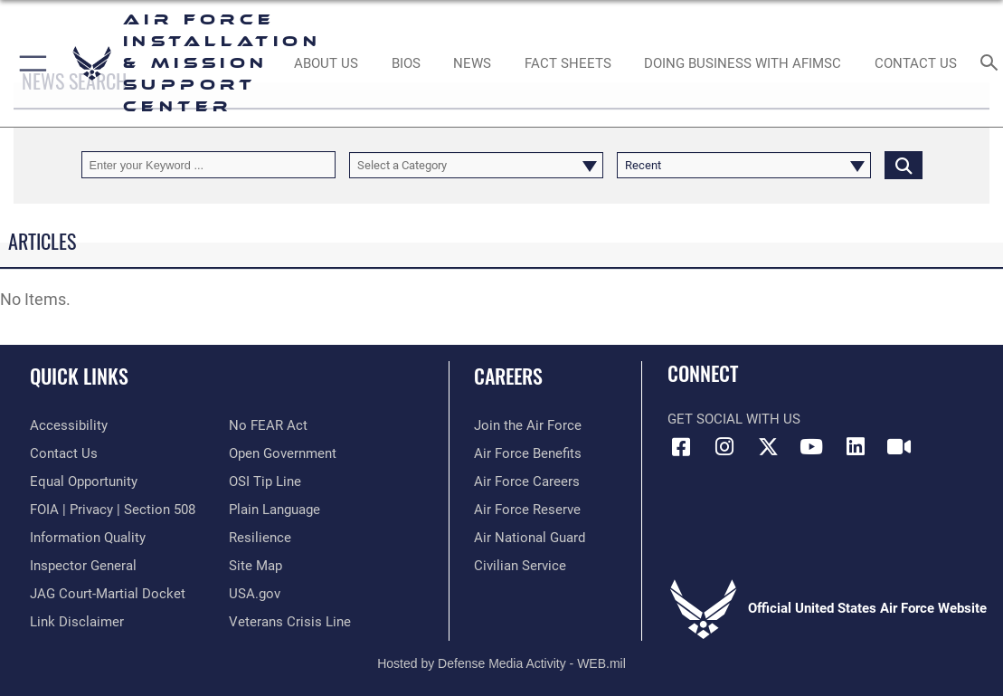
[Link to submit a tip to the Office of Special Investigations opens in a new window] (265, 481)
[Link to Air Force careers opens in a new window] (527, 481)
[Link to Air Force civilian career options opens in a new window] (520, 566)
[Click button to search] (904, 164)
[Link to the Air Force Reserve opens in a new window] (527, 509)
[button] (29, 63)
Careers (508, 375)
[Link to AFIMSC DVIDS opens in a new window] (899, 447)
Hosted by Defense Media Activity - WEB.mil (501, 663)
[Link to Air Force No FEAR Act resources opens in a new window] (268, 425)
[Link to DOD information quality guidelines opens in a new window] (88, 537)
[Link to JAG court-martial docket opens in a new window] (107, 594)
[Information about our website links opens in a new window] (77, 622)
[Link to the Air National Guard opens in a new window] (529, 537)
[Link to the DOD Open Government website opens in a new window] (282, 453)
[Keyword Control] (208, 164)
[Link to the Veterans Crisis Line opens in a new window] (290, 622)
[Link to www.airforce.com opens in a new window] (528, 425)
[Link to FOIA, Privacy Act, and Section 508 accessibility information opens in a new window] (112, 509)
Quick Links (79, 375)
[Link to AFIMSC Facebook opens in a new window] (681, 447)
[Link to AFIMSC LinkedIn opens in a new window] (855, 447)
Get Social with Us (733, 419)
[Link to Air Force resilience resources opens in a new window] (260, 537)
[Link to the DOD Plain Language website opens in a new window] (274, 509)
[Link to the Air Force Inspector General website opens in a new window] (83, 566)
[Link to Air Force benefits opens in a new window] (528, 453)
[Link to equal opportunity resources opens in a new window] (83, 481)
